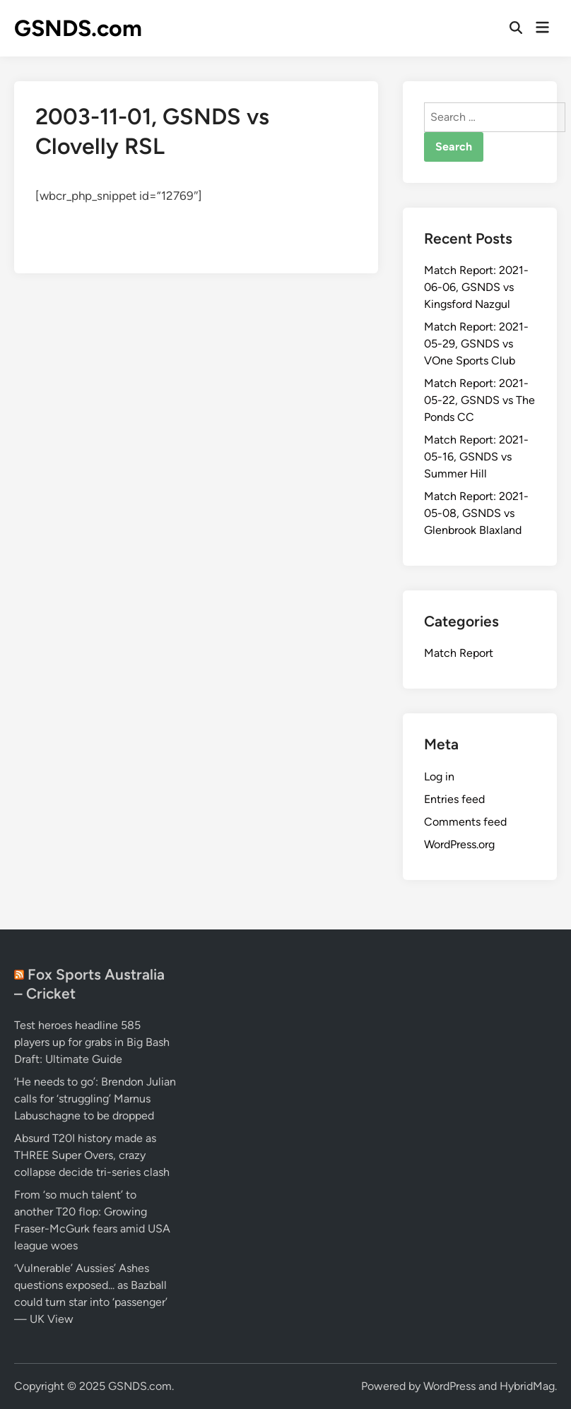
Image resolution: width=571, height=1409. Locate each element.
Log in (439, 776)
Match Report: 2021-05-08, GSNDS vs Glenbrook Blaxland (476, 513)
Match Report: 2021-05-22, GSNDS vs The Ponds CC (479, 400)
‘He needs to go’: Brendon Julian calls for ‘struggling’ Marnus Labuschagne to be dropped (95, 1098)
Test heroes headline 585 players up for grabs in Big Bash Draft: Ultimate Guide (92, 1042)
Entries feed (454, 799)
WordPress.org (459, 844)
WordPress (449, 1386)
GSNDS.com (78, 28)
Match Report (458, 653)
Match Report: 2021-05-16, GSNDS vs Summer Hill (476, 456)
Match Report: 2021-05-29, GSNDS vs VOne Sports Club (476, 343)
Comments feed (465, 821)
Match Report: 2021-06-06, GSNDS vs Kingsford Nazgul (476, 287)
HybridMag (527, 1386)
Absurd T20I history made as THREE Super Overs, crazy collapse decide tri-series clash (92, 1155)
